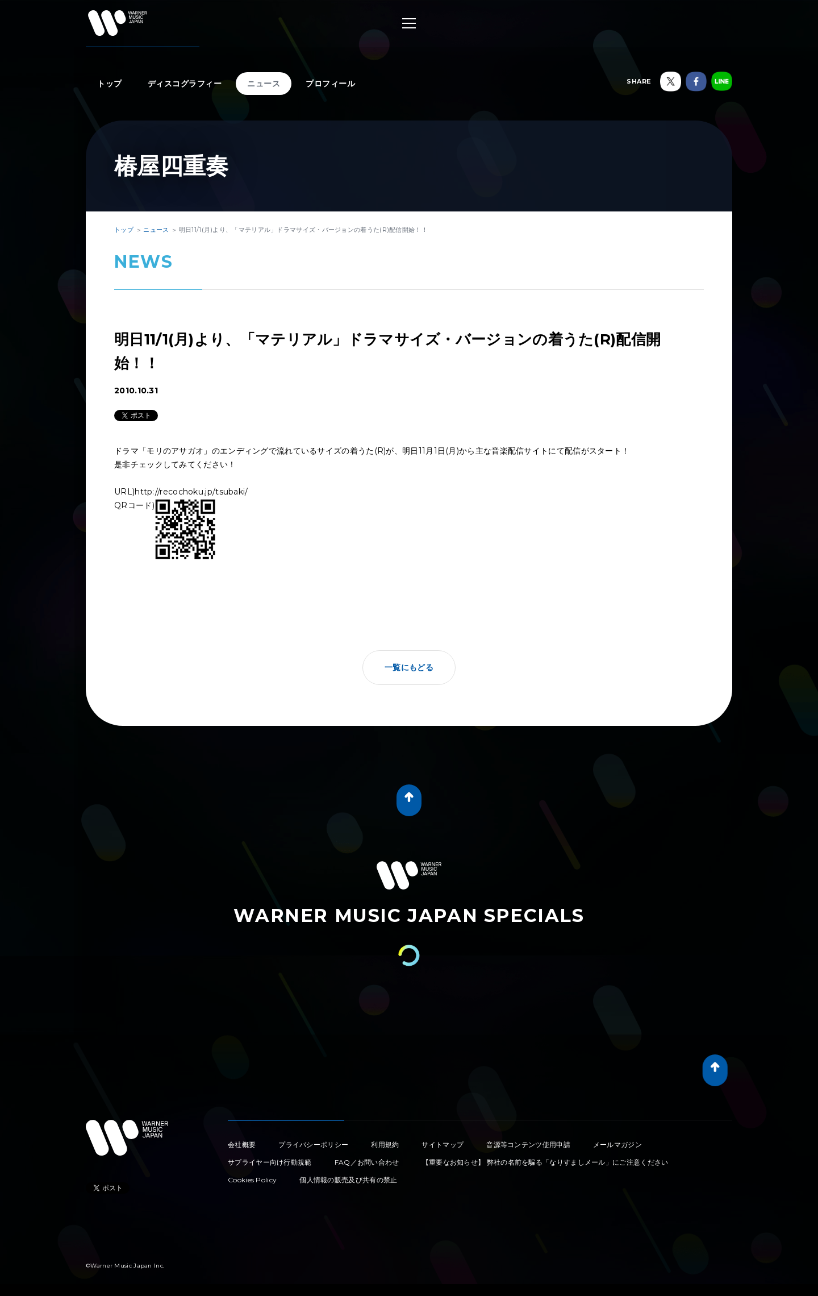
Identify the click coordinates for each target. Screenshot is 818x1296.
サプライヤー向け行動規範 (270, 1162)
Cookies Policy (252, 1179)
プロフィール (330, 83)
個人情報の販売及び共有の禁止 (348, 1179)
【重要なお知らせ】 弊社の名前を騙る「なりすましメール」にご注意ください (545, 1162)
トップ (109, 83)
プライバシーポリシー (313, 1144)
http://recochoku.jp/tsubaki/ (191, 492)
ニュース (263, 83)
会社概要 (242, 1144)
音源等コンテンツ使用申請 (528, 1144)
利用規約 (385, 1144)
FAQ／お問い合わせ (367, 1162)
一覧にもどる (409, 667)
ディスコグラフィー (185, 83)
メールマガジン (617, 1144)
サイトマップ (442, 1144)
